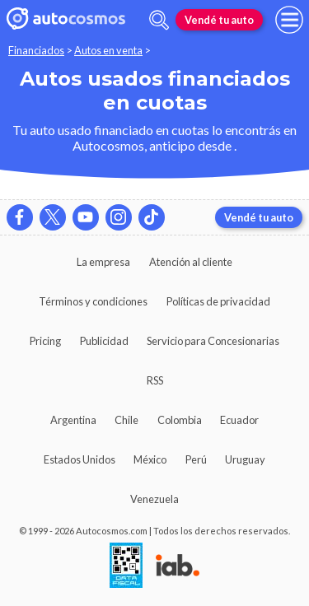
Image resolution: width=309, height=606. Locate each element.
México (149, 459)
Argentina (73, 420)
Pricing (45, 340)
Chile (126, 420)
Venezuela (154, 499)
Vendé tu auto (219, 19)
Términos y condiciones (93, 301)
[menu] (289, 20)
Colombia (179, 420)
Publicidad (104, 340)
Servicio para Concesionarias (213, 340)
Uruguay (245, 459)
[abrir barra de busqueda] (159, 20)
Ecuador (239, 420)
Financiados (36, 50)
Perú (196, 459)
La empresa (103, 261)
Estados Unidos (79, 459)
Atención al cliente (190, 261)
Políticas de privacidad (218, 301)
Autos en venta (108, 50)
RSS (155, 380)
